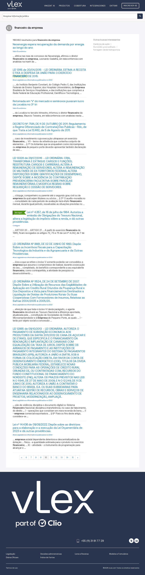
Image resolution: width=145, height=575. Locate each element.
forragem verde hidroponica (106, 50)
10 (46, 457)
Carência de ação (101, 44)
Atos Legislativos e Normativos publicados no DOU (32, 80)
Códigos (16, 225)
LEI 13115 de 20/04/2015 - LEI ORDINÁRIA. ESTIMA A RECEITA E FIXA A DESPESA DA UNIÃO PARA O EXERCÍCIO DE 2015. (49, 73)
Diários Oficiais (12, 557)
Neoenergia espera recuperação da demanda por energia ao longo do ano (48, 46)
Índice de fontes (47, 557)
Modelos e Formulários (118, 554)
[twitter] (131, 540)
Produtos (64, 6)
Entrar (113, 6)
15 (73, 457)
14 (67, 457)
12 (56, 457)
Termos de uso (12, 568)
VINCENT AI (49, 6)
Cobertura (80, 6)
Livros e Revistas (82, 554)
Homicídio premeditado (104, 47)
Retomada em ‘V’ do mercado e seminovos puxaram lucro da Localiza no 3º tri (48, 103)
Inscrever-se (130, 5)
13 (62, 457)
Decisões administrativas (51, 554)
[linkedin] (136, 540)
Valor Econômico (19, 51)
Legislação (10, 554)
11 (51, 457)
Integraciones (97, 6)
